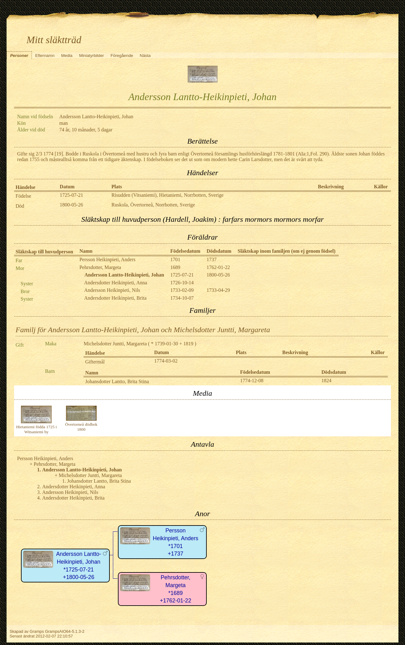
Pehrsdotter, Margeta (100, 267)
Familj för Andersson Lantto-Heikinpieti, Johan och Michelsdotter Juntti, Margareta (143, 330)
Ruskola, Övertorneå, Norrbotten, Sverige (153, 204)
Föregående (122, 55)
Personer (19, 55)
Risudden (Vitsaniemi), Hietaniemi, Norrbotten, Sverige (167, 195)
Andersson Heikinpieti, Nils (112, 290)
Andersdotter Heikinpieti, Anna (115, 282)
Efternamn (45, 55)
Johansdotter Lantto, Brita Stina (117, 381)
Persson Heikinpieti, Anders (107, 259)
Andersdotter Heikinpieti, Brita (115, 298)
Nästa (145, 55)
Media (66, 55)
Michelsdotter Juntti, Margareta (115, 343)
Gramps (37, 631)
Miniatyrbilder (91, 55)
